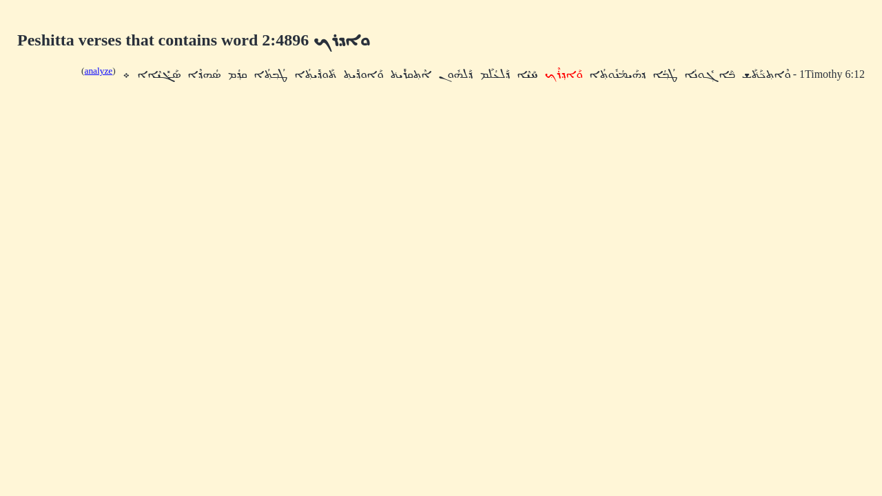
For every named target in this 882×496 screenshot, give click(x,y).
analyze (99, 70)
